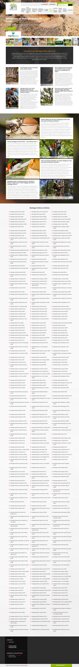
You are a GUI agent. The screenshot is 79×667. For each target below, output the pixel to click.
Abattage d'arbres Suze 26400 (16, 578)
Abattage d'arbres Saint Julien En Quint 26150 (40, 533)
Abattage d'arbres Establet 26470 (60, 332)
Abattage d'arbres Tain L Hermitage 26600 (41, 578)
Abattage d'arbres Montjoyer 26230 (18, 417)
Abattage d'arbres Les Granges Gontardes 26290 (62, 354)
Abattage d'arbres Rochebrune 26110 (40, 483)
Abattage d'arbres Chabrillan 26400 (60, 274)
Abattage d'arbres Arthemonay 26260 (61, 221)
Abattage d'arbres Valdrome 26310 (17, 592)
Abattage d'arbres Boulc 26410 (38, 265)
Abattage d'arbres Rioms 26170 (60, 480)
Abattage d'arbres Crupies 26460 (17, 325)
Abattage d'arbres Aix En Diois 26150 (40, 211)
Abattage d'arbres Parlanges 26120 (39, 625)
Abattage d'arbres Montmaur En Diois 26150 (61, 417)
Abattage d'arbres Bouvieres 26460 (17, 272)
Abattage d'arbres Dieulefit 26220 (17, 327)
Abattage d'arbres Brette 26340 (60, 272)
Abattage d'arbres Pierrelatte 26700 (39, 449)
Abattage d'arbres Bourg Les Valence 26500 (40, 269)
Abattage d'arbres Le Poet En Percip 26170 (62, 454)
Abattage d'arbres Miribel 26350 (60, 391)
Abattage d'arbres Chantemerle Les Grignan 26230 (39, 284)
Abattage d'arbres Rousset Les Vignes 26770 (61, 502)
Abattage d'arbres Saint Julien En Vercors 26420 (62, 533)
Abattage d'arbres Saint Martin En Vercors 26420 (62, 541)
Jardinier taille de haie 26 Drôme (60, 10)
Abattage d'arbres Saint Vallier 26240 (61, 565)
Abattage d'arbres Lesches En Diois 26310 (19, 373)
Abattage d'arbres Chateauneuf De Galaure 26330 (62, 295)
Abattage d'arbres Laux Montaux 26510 (18, 368)
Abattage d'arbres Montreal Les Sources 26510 (19, 424)
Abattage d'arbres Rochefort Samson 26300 (61, 486)
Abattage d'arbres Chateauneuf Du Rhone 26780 (41, 299)
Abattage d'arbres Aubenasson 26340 (18, 224)
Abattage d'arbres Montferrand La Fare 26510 (61, 411)
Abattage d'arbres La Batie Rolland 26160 (41, 238)
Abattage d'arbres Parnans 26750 (39, 440)
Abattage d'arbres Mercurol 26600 (17, 387)
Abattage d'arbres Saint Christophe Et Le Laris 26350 (19, 521)
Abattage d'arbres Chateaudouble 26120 (19, 294)
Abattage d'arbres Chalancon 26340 (39, 278)
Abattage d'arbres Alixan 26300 (38, 214)
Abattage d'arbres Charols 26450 (17, 291)
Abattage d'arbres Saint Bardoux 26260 (61, 512)
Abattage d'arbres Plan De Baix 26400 (18, 454)
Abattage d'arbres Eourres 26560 (17, 211)
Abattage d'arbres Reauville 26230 (17, 476)
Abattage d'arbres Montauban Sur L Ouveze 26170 (41, 399)
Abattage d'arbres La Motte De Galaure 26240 (40, 430)
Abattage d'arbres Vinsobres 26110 (17, 608)
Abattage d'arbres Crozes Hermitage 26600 (62, 322)
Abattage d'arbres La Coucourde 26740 (40, 318)
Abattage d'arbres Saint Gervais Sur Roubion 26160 (39, 529)
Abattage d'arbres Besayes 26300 (39, 259)
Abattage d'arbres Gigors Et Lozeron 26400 (41, 350)
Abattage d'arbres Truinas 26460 (39, 587)
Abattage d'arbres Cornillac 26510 (60, 316)
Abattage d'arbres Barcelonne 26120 (18, 233)
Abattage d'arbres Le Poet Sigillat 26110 (40, 457)
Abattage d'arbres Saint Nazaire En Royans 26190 (41, 549)
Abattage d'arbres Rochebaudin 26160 (18, 483)
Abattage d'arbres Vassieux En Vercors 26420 (18, 596)
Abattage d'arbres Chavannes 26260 (61, 306)
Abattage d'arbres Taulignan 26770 (60, 578)
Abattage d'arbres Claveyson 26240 (39, 309)
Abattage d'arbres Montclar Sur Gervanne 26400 (41, 407)
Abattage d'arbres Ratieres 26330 (39, 474)
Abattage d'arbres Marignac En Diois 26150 (62, 382)
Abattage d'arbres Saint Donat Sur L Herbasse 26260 (18, 525)
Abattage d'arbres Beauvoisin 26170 (39, 252)
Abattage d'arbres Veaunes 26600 (60, 595)
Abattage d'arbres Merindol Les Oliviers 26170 (40, 388)
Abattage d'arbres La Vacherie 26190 (40, 619)
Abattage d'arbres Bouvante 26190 (60, 268)
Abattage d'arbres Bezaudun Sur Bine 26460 (18, 262)
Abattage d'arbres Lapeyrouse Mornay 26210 (18, 365)
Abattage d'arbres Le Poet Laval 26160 (18, 457)
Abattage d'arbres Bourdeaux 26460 (61, 265)
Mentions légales (24, 665)
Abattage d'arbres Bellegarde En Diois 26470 (61, 256)
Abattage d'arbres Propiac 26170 (39, 471)
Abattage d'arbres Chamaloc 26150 (18, 281)
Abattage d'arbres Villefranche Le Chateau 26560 (41, 605)
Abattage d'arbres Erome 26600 (60, 330)
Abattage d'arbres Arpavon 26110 (39, 221)
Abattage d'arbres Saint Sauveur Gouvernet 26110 (41, 561)
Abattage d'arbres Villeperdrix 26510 (61, 604)
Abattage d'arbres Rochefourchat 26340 (19, 489)
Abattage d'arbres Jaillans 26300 (39, 612)
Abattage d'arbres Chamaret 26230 (39, 281)
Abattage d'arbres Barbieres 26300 (60, 230)
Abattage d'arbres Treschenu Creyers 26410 (61, 584)
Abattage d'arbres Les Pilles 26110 (39, 452)
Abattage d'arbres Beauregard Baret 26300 (19, 250)
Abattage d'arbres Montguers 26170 (39, 414)
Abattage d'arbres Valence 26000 (39, 592)
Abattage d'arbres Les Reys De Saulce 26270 (61, 622)
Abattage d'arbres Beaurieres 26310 (39, 250)
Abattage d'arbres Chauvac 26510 (39, 306)
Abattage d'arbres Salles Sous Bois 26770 (41, 569)
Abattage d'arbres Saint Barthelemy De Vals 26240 (19, 517)
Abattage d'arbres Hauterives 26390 (61, 357)
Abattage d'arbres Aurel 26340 (38, 226)
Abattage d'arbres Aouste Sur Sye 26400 (62, 219)
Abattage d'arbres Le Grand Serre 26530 (19, 353)
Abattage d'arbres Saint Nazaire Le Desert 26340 (62, 549)
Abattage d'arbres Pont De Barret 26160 (18, 463)
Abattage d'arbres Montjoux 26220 (60, 414)
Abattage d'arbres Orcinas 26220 (39, 438)
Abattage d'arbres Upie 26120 (16, 590)
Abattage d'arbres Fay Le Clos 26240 (61, 340)
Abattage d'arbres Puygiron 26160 (60, 471)
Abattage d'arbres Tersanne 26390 (17, 581)
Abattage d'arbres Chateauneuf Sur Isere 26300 (19, 299)
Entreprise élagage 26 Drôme (23, 10)
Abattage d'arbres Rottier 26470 (17, 501)
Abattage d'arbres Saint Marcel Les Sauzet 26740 (62, 537)
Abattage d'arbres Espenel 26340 (39, 332)
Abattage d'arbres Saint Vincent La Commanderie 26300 (60, 613)
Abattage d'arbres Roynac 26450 (39, 505)
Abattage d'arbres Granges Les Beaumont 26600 (62, 609)
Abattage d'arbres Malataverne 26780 (61, 376)
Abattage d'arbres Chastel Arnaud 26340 (62, 291)
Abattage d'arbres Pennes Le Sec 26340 (40, 443)
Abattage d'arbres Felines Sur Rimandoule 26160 (19, 343)
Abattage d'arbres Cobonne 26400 (60, 311)
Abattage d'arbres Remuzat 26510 (17, 480)
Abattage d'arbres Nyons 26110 (60, 434)
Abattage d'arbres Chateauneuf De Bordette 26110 (41, 295)
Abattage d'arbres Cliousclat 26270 (39, 311)
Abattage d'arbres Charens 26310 (39, 287)
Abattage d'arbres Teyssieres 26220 (39, 581)
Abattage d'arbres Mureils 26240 (39, 434)
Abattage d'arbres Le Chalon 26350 (60, 278)
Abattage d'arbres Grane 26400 (38, 353)
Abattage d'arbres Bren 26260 (38, 272)
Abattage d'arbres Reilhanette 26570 (61, 476)
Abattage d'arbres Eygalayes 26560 (60, 335)
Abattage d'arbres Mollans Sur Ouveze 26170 (18, 399)
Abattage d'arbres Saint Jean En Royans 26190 (18, 533)
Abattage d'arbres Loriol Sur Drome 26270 (62, 373)
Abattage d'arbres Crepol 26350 (60, 318)
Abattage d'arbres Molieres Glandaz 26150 (62, 395)
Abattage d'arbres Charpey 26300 (39, 291)
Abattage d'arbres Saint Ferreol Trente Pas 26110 (19, 529)
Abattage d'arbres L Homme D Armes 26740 (18, 626)
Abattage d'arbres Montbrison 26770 (40, 402)
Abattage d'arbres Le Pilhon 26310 (17, 452)
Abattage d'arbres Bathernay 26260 (39, 235)
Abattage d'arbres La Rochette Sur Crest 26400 (19, 498)
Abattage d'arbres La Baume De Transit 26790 (18, 243)
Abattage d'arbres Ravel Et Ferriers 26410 (62, 474)
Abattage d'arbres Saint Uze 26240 (39, 565)
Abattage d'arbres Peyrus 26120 (39, 447)
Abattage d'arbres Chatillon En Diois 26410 (62, 298)
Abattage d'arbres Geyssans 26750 (17, 350)
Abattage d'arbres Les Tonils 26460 (60, 581)
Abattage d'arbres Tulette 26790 (60, 587)
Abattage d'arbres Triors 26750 (17, 587)
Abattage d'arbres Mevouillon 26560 (61, 387)
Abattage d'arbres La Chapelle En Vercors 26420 (62, 284)
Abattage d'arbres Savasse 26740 (60, 571)
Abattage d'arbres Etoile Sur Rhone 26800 (19, 335)
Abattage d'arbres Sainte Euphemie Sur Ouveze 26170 (61, 525)
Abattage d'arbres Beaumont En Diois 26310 (18, 247)
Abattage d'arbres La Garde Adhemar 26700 (40, 347)
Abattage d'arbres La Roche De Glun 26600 (19, 485)
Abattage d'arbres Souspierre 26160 (18, 576)
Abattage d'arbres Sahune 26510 (60, 505)
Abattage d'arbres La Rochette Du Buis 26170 (61, 494)
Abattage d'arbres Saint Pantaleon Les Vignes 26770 (18, 553)
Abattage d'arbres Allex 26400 (16, 216)
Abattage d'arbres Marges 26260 (39, 382)
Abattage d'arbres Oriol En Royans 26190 (62, 438)
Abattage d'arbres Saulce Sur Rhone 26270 (19, 571)
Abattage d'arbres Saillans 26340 (17, 508)
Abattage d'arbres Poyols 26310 (39, 467)
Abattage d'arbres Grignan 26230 (17, 357)
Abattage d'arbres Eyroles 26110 (17, 340)
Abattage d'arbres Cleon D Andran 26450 (62, 309)
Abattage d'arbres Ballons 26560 (39, 230)
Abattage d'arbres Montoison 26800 (61, 421)
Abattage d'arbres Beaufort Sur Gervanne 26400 (62, 243)
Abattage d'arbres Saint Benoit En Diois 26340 (40, 517)
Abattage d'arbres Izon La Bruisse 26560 (40, 359)
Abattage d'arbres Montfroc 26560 (17, 414)
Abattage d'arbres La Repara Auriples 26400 (61, 227)
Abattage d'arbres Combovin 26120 (39, 313)
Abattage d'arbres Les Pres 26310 (17, 471)
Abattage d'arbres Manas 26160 (39, 380)
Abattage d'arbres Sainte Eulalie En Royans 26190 (41, 525)
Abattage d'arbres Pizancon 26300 (60, 625)
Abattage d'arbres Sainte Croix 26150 (40, 520)
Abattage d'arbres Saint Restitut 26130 (40, 556)
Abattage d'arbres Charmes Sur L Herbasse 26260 (62, 288)
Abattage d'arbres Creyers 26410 (39, 322)
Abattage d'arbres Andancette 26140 (18, 219)
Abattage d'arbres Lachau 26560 (60, 362)
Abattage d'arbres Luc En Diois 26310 (18, 376)
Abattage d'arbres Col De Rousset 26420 (40, 629)
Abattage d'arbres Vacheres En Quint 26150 (41, 590)
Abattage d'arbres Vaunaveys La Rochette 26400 (41, 596)
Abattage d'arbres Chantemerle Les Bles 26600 (19, 284)
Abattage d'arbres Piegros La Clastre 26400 (19, 449)
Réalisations (11, 28)
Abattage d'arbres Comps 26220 (60, 313)
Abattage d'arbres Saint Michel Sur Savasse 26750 (19, 549)
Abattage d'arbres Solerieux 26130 (60, 574)
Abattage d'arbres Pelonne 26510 (17, 443)
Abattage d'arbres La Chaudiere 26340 (18, 306)
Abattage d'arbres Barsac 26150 (17, 235)
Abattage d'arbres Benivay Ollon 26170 (18, 259)
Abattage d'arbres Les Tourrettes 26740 (40, 583)
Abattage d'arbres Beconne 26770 (60, 252)
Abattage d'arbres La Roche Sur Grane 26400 (18, 494)
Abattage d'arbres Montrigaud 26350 (40, 423)
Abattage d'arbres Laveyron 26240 (60, 368)
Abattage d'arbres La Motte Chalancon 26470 (18, 430)
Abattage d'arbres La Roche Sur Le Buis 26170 (40, 494)
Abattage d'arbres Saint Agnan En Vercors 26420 (41, 509)
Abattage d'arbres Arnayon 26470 (17, 221)
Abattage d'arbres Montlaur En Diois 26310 (41, 417)
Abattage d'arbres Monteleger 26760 (61, 406)
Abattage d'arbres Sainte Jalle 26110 (61, 528)
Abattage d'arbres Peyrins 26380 (17, 447)
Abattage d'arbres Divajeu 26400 (39, 327)
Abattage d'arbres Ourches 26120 (17, 440)
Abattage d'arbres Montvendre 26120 (18, 427)
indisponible (44, 4)
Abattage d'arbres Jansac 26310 (60, 359)
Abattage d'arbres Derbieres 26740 (39, 616)
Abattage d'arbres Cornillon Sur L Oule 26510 (18, 319)
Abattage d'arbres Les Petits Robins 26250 (41, 621)
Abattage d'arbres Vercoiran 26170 (17, 601)
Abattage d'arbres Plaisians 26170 (60, 452)
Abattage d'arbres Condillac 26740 (17, 316)
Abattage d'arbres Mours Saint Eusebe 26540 (18, 434)
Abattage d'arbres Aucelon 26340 (60, 224)
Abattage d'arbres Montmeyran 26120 (18, 421)
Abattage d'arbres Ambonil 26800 (39, 216)
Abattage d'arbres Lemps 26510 (17, 371)
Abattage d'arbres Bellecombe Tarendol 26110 (40, 256)
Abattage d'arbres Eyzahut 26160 (39, 340)
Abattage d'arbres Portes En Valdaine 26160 (61, 464)
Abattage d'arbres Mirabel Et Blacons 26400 (40, 392)
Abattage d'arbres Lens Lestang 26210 (40, 371)
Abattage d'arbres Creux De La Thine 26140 (19, 616)
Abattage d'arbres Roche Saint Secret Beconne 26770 (61, 490)
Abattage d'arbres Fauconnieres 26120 (61, 616)
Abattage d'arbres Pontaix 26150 (60, 459)
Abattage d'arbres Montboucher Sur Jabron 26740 (19, 403)
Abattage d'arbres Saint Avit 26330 (39, 512)
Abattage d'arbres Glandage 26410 (60, 350)
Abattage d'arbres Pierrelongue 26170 (61, 449)
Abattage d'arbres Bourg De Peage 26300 (19, 268)
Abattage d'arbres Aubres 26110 (39, 224)
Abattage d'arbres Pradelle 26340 (60, 467)
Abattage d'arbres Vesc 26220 (16, 604)
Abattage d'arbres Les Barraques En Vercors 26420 (18, 622)
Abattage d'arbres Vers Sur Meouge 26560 (62, 601)
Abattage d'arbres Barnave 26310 (39, 233)
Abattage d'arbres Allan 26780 (59, 214)
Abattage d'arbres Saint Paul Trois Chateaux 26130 (60, 553)
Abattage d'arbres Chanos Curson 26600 (62, 281)
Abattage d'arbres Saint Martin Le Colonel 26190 (19, 545)
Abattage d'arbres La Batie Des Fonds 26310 (18, 239)
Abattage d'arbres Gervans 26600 (17, 612)
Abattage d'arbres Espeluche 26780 (18, 332)
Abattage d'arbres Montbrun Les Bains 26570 (61, 403)
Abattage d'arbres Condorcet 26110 (39, 316)
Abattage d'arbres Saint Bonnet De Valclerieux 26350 (60, 517)
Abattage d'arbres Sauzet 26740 (39, 571)
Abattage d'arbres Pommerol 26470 (61, 457)
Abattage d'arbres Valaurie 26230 (60, 590)
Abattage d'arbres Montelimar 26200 (40, 410)
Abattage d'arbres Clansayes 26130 (18, 309)
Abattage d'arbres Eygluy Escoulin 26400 (40, 337)
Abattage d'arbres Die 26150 (59, 325)
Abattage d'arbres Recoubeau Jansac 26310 (40, 477)
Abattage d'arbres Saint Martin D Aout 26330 (40, 541)
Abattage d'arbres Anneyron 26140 (39, 219)
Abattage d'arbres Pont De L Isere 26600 (40, 463)
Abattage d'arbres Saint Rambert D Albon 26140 (19, 557)
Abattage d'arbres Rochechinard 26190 (61, 483)
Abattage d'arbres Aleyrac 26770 (17, 214)
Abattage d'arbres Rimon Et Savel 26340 (40, 480)
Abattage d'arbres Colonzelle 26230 (18, 313)
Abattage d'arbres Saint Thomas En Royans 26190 (19, 565)
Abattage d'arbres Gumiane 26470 (39, 357)
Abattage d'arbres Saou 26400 (59, 569)
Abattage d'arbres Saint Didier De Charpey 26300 (19, 630)
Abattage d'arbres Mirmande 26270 (18, 395)
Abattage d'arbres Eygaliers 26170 (17, 337)
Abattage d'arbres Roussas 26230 (39, 501)
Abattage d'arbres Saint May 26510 (60, 544)
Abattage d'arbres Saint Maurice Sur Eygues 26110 (39, 545)
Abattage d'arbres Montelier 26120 (17, 410)
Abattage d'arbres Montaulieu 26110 (61, 398)
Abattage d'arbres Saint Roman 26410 (61, 556)
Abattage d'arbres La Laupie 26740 (60, 364)
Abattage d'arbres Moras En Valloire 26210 (41, 427)
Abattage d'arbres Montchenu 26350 (18, 406)
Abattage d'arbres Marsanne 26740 (17, 385)
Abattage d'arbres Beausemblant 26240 (61, 250)
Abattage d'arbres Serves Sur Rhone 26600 (41, 574)
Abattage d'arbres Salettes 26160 (17, 569)
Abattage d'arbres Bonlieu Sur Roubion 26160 (40, 262)
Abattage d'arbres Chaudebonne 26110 (61, 302)
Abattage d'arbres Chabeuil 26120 (39, 274)
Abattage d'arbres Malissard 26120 (17, 380)
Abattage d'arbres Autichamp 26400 (18, 230)
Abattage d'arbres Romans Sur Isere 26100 (41, 497)
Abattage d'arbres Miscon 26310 (39, 395)
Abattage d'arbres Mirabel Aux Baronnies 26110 (19, 392)
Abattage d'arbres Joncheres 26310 (18, 362)
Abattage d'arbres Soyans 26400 (39, 576)
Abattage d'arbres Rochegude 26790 (39, 489)
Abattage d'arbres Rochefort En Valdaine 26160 (40, 486)
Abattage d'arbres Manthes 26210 (60, 380)
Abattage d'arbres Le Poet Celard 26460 (40, 454)
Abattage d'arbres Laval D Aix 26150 (39, 368)
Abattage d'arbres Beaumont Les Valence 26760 (41, 247)
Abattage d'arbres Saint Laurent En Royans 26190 (41, 537)
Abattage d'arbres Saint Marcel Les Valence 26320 (19, 541)
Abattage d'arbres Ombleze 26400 (17, 438)
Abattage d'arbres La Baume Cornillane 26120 (61, 239)
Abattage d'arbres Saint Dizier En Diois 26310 (61, 521)
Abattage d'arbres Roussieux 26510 (18, 505)
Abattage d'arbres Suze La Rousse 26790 (62, 576)
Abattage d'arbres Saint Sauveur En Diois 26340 (19, 561)
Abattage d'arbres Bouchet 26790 (17, 265)
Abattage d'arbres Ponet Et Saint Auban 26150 (18, 460)
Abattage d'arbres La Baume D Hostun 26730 (40, 243)
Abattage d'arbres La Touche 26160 (18, 583)
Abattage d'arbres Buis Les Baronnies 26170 (18, 275)
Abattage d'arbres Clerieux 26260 (17, 311)
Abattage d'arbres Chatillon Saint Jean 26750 (18, 303)
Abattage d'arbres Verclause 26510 (60, 599)
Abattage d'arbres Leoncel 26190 (60, 371)
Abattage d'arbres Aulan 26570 (17, 226)
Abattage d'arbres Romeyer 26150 (60, 497)
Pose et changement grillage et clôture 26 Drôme (28, 10)
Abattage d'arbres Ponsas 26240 (39, 459)
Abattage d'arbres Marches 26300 (17, 382)
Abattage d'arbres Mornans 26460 (60, 427)
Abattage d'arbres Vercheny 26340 (39, 599)
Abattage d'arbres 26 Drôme (51, 10)
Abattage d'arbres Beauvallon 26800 (18, 252)
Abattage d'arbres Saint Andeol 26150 (61, 508)
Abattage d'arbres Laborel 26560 (39, 362)
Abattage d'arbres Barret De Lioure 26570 (62, 233)
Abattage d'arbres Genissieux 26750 (61, 346)
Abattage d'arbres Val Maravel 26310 (61, 342)
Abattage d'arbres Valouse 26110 (60, 592)
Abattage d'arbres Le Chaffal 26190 (18, 278)
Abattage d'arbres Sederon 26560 (17, 574)
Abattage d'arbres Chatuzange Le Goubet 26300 (40, 303)
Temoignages (70, 10)
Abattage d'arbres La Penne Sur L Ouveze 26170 (62, 443)
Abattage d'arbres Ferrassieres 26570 (40, 342)
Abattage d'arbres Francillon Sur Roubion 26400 (19, 347)
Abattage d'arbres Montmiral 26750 (39, 421)
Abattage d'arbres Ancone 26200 (60, 216)
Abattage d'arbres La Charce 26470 (18, 287)
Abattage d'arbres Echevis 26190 (17, 330)
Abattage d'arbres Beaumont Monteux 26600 (61, 247)
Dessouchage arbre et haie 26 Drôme (34, 10)
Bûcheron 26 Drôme (46, 10)
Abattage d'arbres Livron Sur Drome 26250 (41, 373)
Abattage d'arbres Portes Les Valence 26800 (18, 468)
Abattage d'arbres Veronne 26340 (39, 601)
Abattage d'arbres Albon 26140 (60, 211)
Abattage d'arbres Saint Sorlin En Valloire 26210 (62, 561)
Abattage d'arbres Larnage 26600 (39, 364)
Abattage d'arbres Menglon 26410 (60, 385)
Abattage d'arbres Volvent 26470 (39, 608)
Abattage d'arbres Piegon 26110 (60, 447)
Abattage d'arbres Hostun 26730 (17, 359)
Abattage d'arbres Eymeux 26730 (60, 337)
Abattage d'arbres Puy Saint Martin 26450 (19, 474)
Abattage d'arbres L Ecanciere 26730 (61, 619)
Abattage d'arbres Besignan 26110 (60, 259)
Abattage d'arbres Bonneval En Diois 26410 (62, 261)
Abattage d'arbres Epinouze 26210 (39, 330)
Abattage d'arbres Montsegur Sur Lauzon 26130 (62, 424)
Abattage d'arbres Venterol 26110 (17, 599)
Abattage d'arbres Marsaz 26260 (39, 385)
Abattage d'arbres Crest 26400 (16, 322)
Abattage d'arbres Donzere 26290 (60, 327)
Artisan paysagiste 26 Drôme (65, 10)
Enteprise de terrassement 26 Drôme (41, 10)
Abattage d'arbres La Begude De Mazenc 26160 (19, 256)
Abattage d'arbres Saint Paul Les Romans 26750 (41, 553)
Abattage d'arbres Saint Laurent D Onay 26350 (18, 537)
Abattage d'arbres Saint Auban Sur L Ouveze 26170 (18, 513)
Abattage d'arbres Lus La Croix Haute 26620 (40, 377)
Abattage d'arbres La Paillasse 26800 (18, 619)
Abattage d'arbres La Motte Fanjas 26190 (62, 430)
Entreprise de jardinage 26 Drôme (55, 10)
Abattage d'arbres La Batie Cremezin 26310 (62, 235)
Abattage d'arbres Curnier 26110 (39, 325)
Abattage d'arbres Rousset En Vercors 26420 (61, 630)
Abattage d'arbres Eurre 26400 (38, 335)
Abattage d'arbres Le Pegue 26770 (60, 440)
